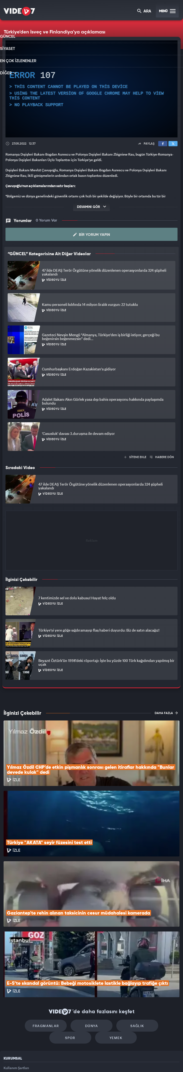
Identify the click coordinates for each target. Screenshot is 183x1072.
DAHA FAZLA (166, 712)
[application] (91, 88)
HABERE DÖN (162, 456)
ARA (144, 11)
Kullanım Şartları (16, 1005)
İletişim (9, 1027)
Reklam (9, 1016)
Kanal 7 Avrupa (71, 1060)
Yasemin (145, 1060)
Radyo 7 (52, 1060)
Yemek (93, 975)
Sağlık (112, 961)
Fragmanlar (30, 961)
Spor (152, 961)
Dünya (71, 961)
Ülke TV (89, 1060)
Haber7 (115, 1060)
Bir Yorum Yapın (91, 234)
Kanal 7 (32, 1060)
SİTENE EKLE (135, 456)
